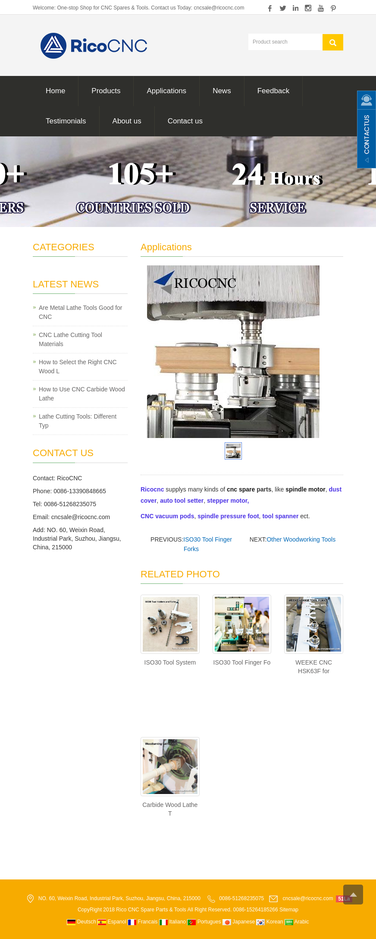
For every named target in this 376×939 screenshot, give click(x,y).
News (222, 91)
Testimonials (66, 121)
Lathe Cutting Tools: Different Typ (77, 421)
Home (55, 91)
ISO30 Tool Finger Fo (242, 662)
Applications (166, 91)
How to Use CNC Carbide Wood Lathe (82, 394)
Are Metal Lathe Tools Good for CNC (80, 312)
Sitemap (288, 910)
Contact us (185, 121)
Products (105, 91)
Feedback (273, 91)
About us (127, 121)
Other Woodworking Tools (300, 539)
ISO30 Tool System (170, 662)
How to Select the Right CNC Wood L (78, 367)
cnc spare (241, 489)
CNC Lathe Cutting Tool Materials (70, 339)
